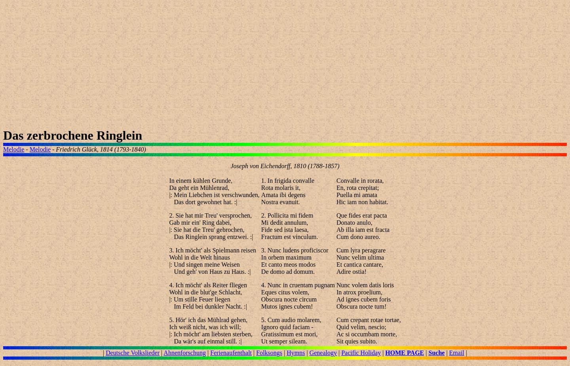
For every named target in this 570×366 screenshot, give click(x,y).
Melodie (13, 149)
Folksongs (269, 352)
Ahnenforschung (184, 352)
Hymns (296, 352)
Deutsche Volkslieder (133, 352)
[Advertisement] (240, 65)
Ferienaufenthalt (231, 352)
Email (456, 352)
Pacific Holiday (361, 352)
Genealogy (323, 352)
